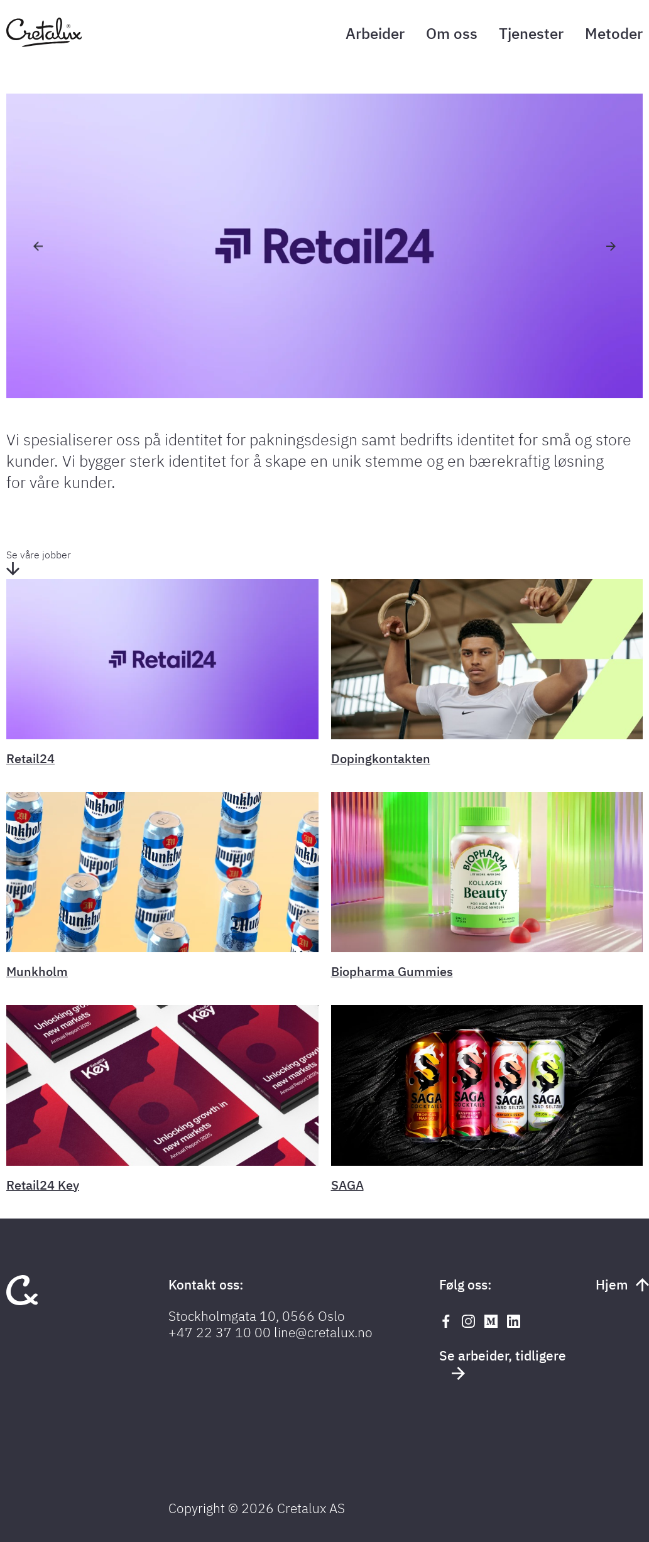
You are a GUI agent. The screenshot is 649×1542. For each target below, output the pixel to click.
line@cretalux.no (323, 1332)
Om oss (451, 33)
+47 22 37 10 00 (219, 1332)
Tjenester (531, 33)
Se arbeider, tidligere (502, 1363)
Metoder (614, 33)
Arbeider (375, 33)
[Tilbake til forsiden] (44, 43)
